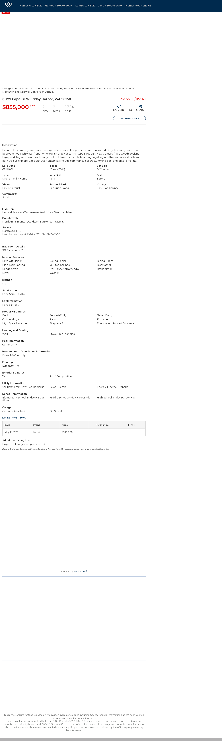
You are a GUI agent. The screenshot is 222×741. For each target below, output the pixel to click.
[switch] (118, 109)
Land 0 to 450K (85, 5)
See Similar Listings (129, 119)
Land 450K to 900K (110, 5)
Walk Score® (80, 571)
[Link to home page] (8, 6)
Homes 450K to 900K (58, 5)
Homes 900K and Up (138, 5)
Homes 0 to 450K (30, 5)
